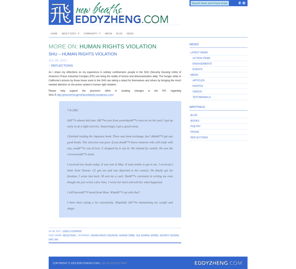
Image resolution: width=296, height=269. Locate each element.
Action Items (201, 58)
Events (198, 69)
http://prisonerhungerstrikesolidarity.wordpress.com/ (85, 94)
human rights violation (104, 235)
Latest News (199, 52)
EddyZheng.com (115, 12)
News (130, 33)
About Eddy (70, 33)
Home (54, 33)
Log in (109, 263)
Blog (119, 33)
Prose (195, 131)
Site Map (121, 263)
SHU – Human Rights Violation (83, 54)
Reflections (62, 65)
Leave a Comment (72, 231)
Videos (197, 91)
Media (108, 33)
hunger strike (127, 235)
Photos (198, 86)
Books (195, 120)
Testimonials (202, 97)
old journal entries (147, 235)
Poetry (196, 126)
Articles (199, 80)
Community (91, 33)
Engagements (202, 63)
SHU (56, 239)
